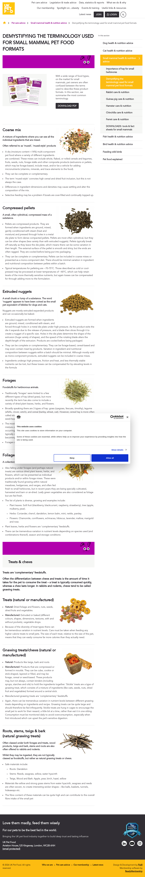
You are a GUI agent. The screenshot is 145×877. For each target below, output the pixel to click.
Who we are (47, 865)
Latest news (85, 14)
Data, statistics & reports (91, 3)
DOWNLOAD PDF (67, 106)
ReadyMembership (133, 871)
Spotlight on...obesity (68, 8)
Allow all (110, 458)
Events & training (90, 8)
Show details (117, 450)
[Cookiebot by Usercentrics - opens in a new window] (112, 417)
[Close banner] (127, 417)
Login (113, 15)
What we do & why (116, 3)
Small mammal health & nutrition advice (49, 23)
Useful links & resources (114, 8)
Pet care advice (39, 3)
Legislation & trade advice (63, 3)
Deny (72, 458)
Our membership (45, 8)
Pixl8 (140, 865)
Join (98, 15)
